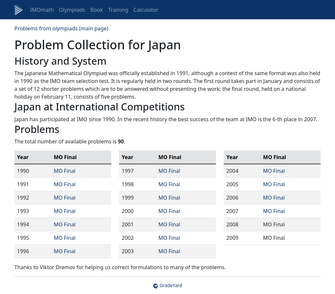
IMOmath (42, 9)
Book (96, 9)
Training (118, 9)
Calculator (145, 9)
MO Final (65, 170)
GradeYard (167, 285)
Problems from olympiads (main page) (61, 28)
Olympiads (72, 9)
